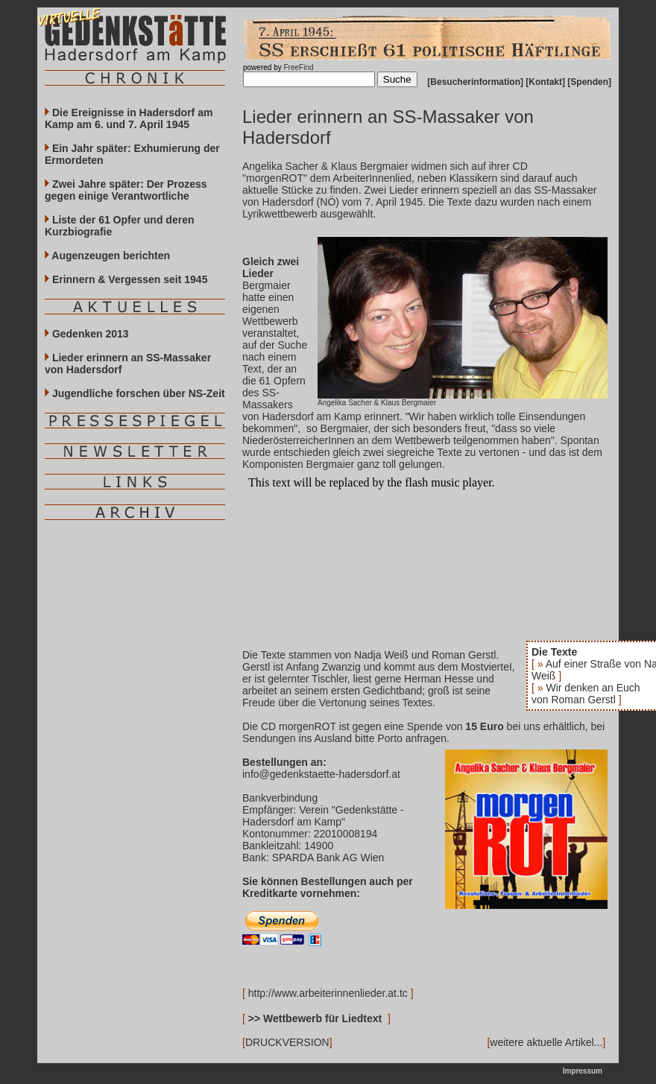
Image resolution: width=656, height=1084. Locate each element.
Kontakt (545, 82)
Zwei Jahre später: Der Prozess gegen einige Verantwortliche (126, 190)
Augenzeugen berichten (107, 256)
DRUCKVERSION (287, 1042)
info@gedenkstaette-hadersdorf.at (321, 774)
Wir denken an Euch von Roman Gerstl (586, 694)
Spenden (589, 82)
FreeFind (298, 67)
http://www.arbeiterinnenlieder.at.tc (328, 993)
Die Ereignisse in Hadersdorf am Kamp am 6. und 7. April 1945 (128, 118)
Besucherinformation (475, 82)
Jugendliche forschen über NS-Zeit (135, 393)
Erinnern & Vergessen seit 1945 (126, 279)
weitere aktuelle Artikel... (546, 1042)
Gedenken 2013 (87, 334)
